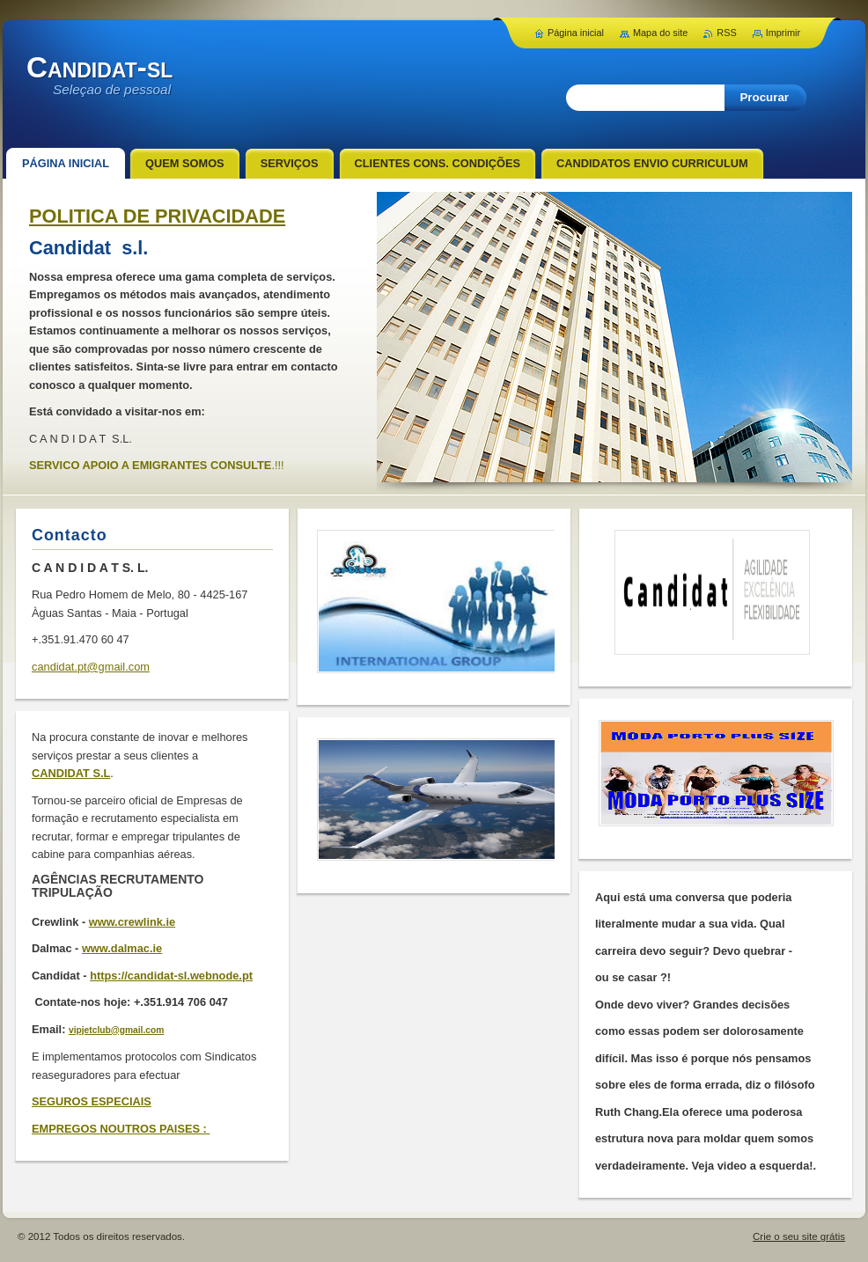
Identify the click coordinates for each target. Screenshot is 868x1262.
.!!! (277, 465)
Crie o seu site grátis (799, 1236)
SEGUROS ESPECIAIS (91, 1101)
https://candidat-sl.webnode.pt (171, 975)
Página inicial (576, 32)
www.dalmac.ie (122, 948)
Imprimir (783, 32)
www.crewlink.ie (132, 921)
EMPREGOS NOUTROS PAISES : (121, 1128)
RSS (726, 32)
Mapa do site (660, 32)
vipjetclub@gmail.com (116, 1030)
